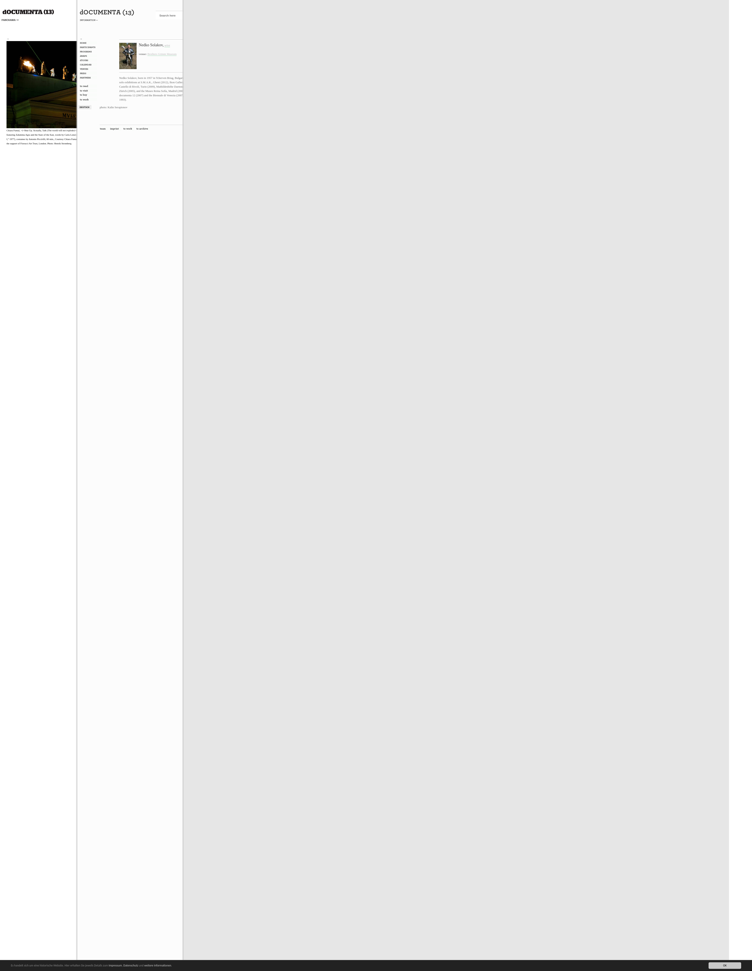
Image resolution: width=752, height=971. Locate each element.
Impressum (115, 965)
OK (725, 965)
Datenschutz (130, 965)
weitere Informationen (157, 965)
